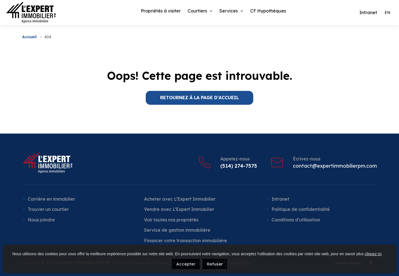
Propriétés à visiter (161, 11)
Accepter (185, 264)
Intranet (280, 199)
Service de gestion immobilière (177, 230)
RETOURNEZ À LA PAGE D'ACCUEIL (199, 97)
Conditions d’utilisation (296, 220)
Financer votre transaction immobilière (185, 240)
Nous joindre (41, 220)
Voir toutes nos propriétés (171, 220)
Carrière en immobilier (51, 199)
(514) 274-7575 (238, 166)
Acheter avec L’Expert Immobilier (180, 199)
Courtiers (197, 11)
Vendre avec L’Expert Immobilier (179, 209)
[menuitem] (387, 12)
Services (228, 11)
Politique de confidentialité (301, 209)
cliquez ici (373, 254)
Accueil (29, 36)
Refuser (215, 264)
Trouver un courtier (48, 209)
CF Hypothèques (268, 11)
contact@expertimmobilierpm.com (335, 166)
